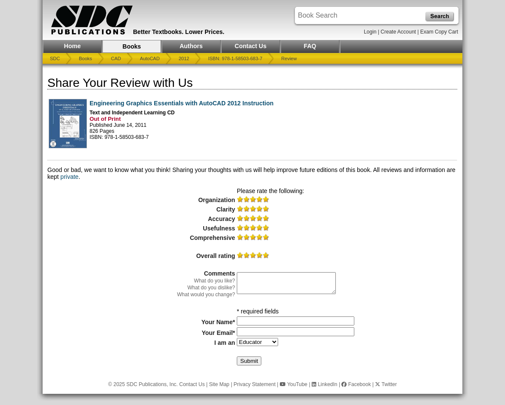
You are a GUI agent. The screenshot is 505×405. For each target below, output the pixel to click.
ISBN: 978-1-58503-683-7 (235, 58)
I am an (224, 342)
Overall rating (215, 255)
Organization (216, 199)
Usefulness (219, 228)
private (69, 176)
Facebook (356, 384)
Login (370, 32)
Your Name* (218, 322)
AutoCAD (150, 58)
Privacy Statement (255, 384)
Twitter (386, 384)
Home (72, 46)
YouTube (293, 384)
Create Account (398, 32)
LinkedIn (325, 384)
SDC (55, 58)
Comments (219, 273)
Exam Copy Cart (439, 32)
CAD (116, 58)
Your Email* (218, 332)
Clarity (225, 209)
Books (132, 46)
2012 (184, 58)
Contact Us (250, 46)
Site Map (219, 384)
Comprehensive (212, 237)
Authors (191, 46)
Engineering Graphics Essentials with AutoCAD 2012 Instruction (181, 103)
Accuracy (221, 218)
